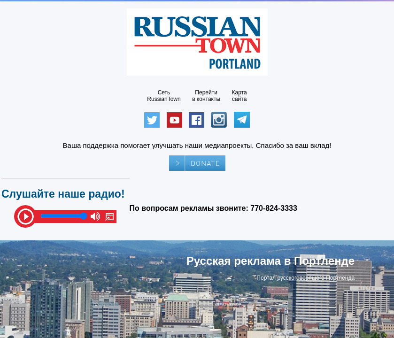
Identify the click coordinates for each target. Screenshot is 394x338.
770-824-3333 (273, 208)
